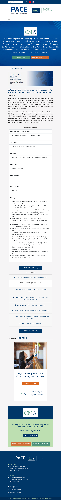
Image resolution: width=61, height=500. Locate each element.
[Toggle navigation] (8, 18)
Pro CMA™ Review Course (43, 47)
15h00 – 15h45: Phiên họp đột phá (30, 323)
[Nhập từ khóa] (15, 2)
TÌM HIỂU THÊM (21, 57)
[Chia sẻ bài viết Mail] (26, 338)
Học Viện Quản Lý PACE (12, 41)
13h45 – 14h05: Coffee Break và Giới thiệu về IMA (30, 305)
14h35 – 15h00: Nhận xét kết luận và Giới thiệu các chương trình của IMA (30, 317)
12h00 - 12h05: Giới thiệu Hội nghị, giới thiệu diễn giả (30, 277)
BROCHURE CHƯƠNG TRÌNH (21, 444)
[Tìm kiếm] (26, 2)
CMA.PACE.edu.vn (15, 489)
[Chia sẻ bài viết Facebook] (20, 338)
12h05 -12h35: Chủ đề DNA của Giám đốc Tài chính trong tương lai (30, 291)
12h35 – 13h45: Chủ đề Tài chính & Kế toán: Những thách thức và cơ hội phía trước (30, 298)
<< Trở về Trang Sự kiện (15, 68)
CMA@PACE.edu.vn (16, 487)
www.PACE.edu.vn (15, 492)
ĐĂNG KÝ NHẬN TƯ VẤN (39, 57)
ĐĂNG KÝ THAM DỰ (30, 268)
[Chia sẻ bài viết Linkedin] (23, 338)
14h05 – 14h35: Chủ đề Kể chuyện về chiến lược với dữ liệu (30, 310)
